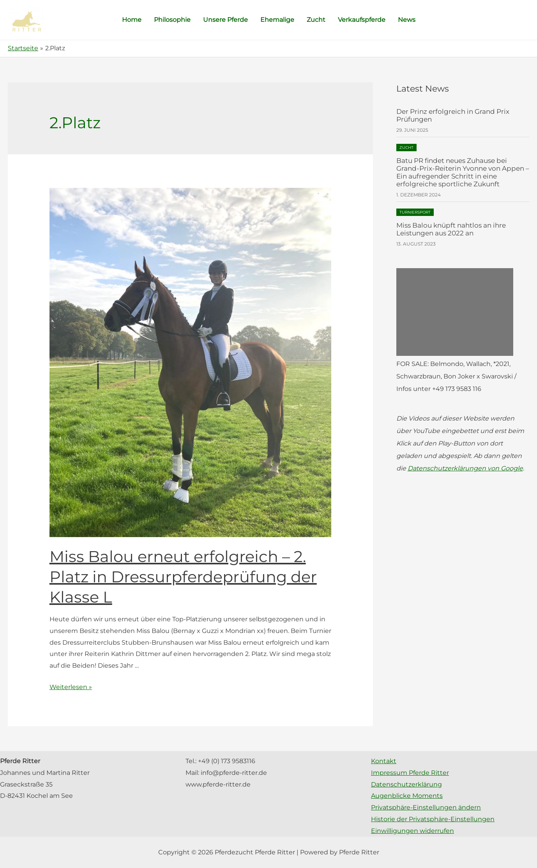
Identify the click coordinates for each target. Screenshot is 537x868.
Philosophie (172, 19)
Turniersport (415, 212)
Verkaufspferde (361, 19)
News (406, 19)
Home (131, 19)
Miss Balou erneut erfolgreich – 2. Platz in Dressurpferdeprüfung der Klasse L (183, 576)
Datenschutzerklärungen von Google (465, 468)
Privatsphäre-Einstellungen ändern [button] (426, 807)
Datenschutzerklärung (406, 784)
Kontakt (383, 761)
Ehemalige (277, 19)
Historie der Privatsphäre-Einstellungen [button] (433, 819)
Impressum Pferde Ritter (410, 772)
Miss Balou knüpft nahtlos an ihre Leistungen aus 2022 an (451, 229)
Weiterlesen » (70, 687)
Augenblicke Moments (407, 795)
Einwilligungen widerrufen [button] (412, 830)
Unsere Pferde (225, 19)
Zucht (316, 19)
